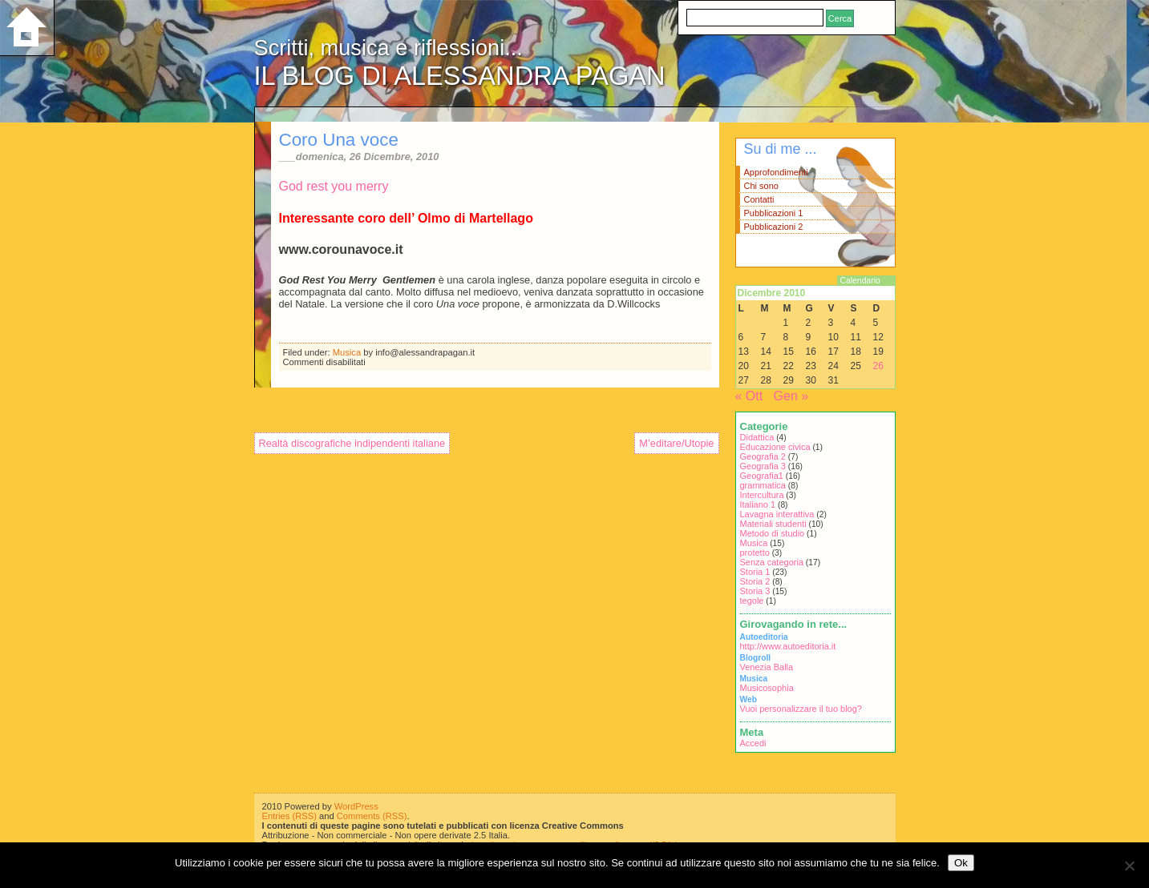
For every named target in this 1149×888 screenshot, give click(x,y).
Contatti (759, 199)
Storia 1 (755, 572)
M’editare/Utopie (676, 443)
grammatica (763, 485)
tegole (752, 600)
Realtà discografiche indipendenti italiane (352, 443)
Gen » (791, 396)
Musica (347, 352)
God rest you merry (334, 186)
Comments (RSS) (372, 816)
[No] (1129, 866)
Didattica (757, 437)
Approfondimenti (776, 172)
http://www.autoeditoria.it (788, 646)
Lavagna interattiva (777, 514)
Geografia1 (761, 475)
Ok (961, 863)
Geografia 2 (763, 456)
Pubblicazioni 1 (773, 213)
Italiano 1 (758, 504)
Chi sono (761, 186)
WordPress (356, 806)
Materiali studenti (773, 523)
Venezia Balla (767, 667)
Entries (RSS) (289, 816)
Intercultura (762, 495)
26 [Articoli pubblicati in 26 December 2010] (878, 366)
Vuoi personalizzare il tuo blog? (801, 708)
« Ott (749, 396)
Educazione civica (775, 447)
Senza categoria (772, 562)
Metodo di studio (772, 533)
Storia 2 (755, 581)
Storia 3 (755, 591)
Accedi (753, 743)
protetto (755, 552)
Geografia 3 (763, 466)
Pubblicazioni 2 (773, 226)
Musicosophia (767, 688)
